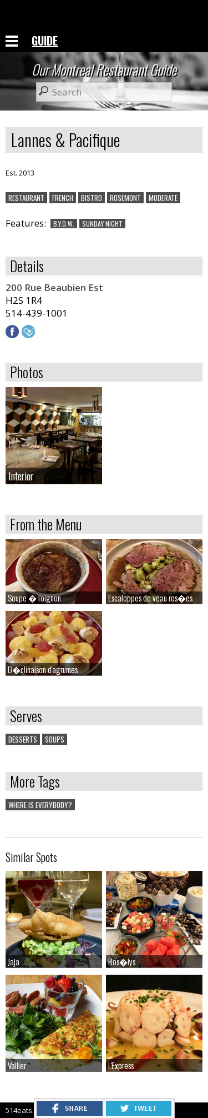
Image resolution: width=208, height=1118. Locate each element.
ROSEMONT (125, 197)
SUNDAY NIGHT (102, 223)
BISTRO (91, 197)
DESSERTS (22, 739)
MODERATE (163, 197)
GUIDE (45, 40)
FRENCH (62, 197)
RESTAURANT (26, 197)
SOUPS (54, 739)
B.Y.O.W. (63, 223)
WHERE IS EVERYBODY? (40, 804)
